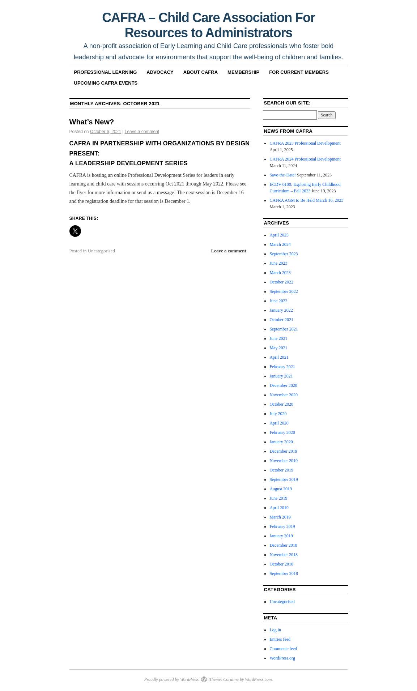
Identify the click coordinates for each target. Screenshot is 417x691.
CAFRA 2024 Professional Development (304, 159)
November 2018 (283, 554)
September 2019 (283, 479)
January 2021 (281, 376)
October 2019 (281, 470)
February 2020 (282, 432)
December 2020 (283, 385)
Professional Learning (105, 72)
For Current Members (299, 72)
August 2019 (280, 488)
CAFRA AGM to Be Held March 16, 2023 (306, 200)
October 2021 (281, 319)
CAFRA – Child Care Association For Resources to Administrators (208, 25)
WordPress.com (258, 679)
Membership (243, 72)
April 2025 (278, 235)
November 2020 (283, 394)
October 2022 (281, 282)
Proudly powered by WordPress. (172, 679)
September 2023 (283, 253)
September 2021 (283, 329)
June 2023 (278, 263)
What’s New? (91, 122)
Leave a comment (142, 131)
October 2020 (281, 404)
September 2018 (283, 573)
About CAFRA (200, 72)
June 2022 (278, 300)
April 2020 (278, 423)
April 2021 (278, 357)
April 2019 (278, 507)
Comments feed (283, 648)
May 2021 (278, 347)
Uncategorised (101, 250)
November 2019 (283, 460)
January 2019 (281, 535)
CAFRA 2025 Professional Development (304, 143)
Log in (275, 629)
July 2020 (277, 413)
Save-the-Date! (282, 175)
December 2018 (283, 545)
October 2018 (281, 564)
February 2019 (282, 526)
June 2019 (278, 498)
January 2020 (281, 441)
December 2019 (283, 451)
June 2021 (278, 338)
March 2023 (279, 272)
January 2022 (281, 310)
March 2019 (279, 517)
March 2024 (279, 244)
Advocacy (159, 72)
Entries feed (279, 639)
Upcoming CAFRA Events (106, 83)
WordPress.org (282, 658)
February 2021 (282, 366)
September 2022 (283, 291)
